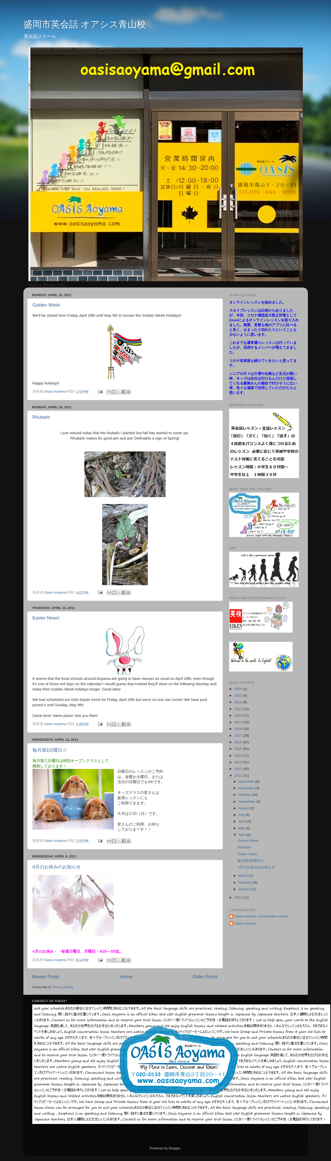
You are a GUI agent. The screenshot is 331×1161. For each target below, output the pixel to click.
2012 (238, 769)
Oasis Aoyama (245, 923)
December (247, 781)
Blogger (174, 1148)
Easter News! (46, 617)
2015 (238, 749)
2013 (238, 762)
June (243, 821)
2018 (238, 729)
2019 (238, 722)
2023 (238, 695)
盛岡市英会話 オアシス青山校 (84, 24)
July (242, 815)
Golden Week (46, 305)
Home (126, 976)
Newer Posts (45, 976)
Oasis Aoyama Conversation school (261, 916)
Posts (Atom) (63, 987)
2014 (238, 756)
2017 (238, 735)
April (242, 835)
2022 (238, 702)
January (245, 889)
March (244, 876)
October (245, 795)
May (242, 828)
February (246, 882)
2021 (238, 709)
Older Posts (205, 976)
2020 (238, 715)
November (247, 788)
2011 (238, 776)
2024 (238, 689)
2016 (238, 742)
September (247, 801)
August (244, 808)
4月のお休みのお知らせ (57, 866)
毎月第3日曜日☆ (50, 750)
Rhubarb (41, 417)
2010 (238, 897)
